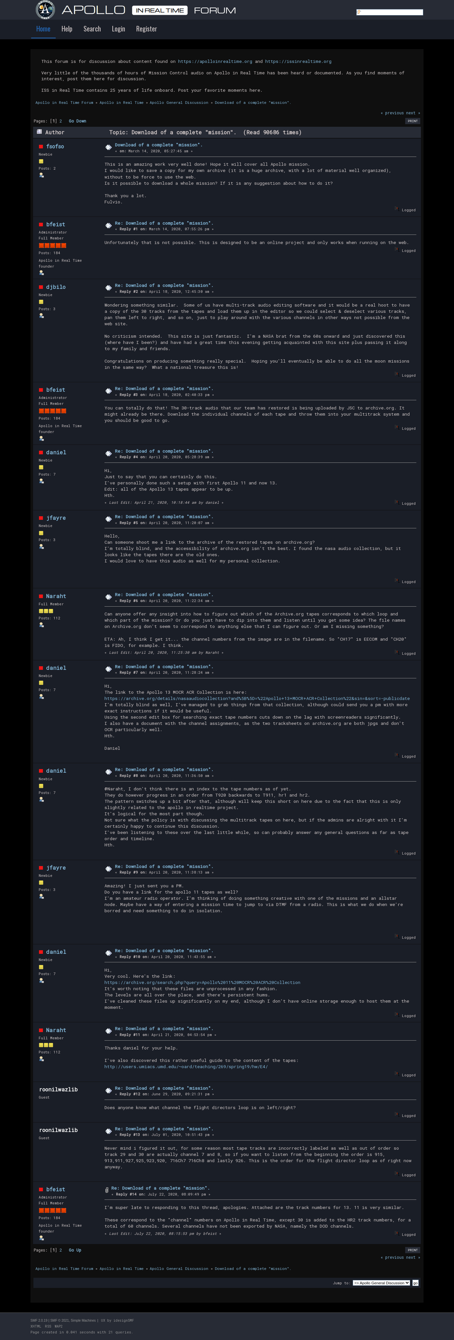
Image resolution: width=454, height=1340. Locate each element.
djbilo (56, 286)
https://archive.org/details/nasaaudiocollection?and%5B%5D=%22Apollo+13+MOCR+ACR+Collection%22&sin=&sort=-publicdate (257, 698)
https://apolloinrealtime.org (215, 61)
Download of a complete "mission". (159, 145)
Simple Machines (83, 1320)
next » (413, 112)
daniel (56, 452)
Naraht (56, 596)
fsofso (55, 146)
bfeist (55, 224)
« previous (392, 112)
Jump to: (341, 1282)
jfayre (56, 517)
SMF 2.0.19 (38, 1320)
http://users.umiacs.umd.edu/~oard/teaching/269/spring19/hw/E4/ (186, 1066)
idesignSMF (123, 1320)
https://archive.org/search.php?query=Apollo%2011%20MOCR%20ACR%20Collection (202, 982)
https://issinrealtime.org (298, 61)
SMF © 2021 (59, 1320)
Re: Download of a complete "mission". (164, 223)
